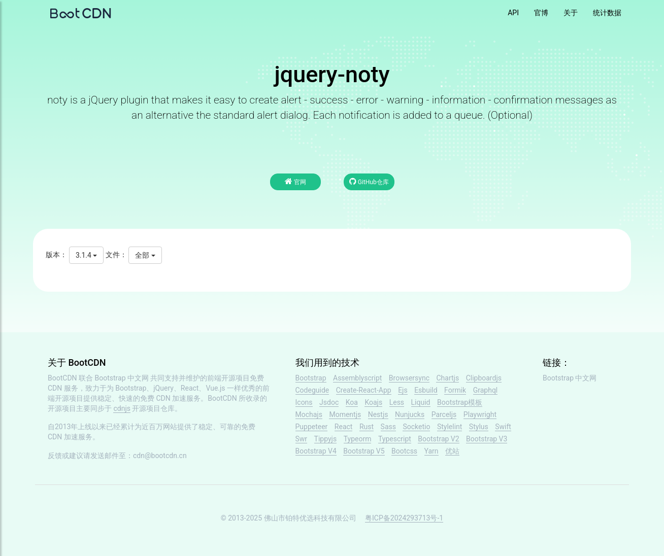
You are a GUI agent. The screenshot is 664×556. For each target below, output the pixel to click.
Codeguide (312, 390)
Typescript (394, 439)
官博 (541, 13)
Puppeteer (311, 427)
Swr (301, 439)
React (344, 427)
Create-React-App (363, 390)
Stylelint (449, 427)
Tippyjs (325, 439)
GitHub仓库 (369, 181)
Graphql (485, 390)
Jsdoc (329, 402)
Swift (503, 427)
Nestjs (378, 414)
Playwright (479, 414)
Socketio (416, 427)
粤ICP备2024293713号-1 (404, 518)
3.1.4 (86, 255)
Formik (455, 390)
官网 (295, 181)
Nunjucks (409, 414)
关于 (570, 13)
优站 (452, 451)
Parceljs (444, 414)
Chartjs (447, 378)
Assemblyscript (357, 378)
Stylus (478, 427)
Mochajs (308, 414)
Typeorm (358, 439)
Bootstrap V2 (438, 439)
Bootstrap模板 (459, 402)
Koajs (373, 402)
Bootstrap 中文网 (122, 378)
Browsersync (409, 378)
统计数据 (607, 13)
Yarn (431, 451)
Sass (388, 427)
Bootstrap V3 (486, 439)
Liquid (420, 402)
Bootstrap (310, 378)
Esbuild (425, 390)
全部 (145, 255)
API (513, 13)
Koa (352, 402)
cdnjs (121, 408)
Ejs (403, 390)
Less (396, 402)
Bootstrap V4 (316, 451)
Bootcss (404, 451)
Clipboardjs (484, 378)
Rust (366, 427)
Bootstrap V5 (363, 451)
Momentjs (345, 414)
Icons (304, 402)
